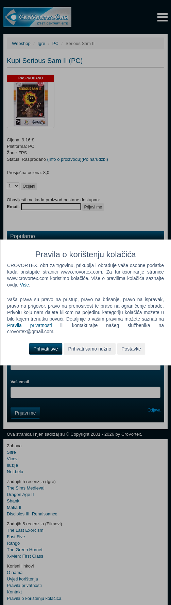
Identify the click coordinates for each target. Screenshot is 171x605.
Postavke (131, 349)
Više (24, 285)
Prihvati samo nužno (89, 349)
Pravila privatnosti (29, 325)
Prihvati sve (45, 349)
